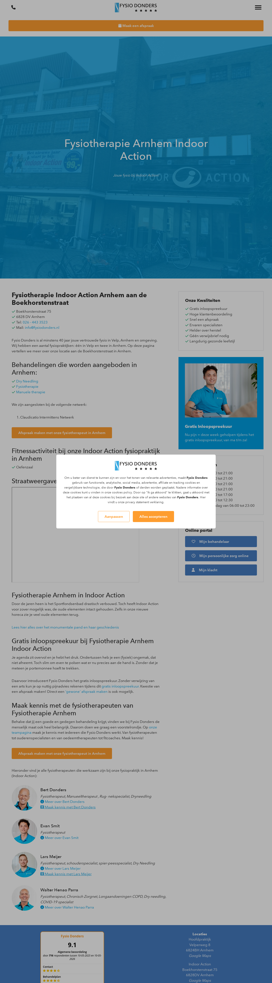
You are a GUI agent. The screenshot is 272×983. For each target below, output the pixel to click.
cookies (190, 482)
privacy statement (137, 502)
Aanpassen (114, 516)
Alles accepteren (153, 516)
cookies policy (122, 492)
